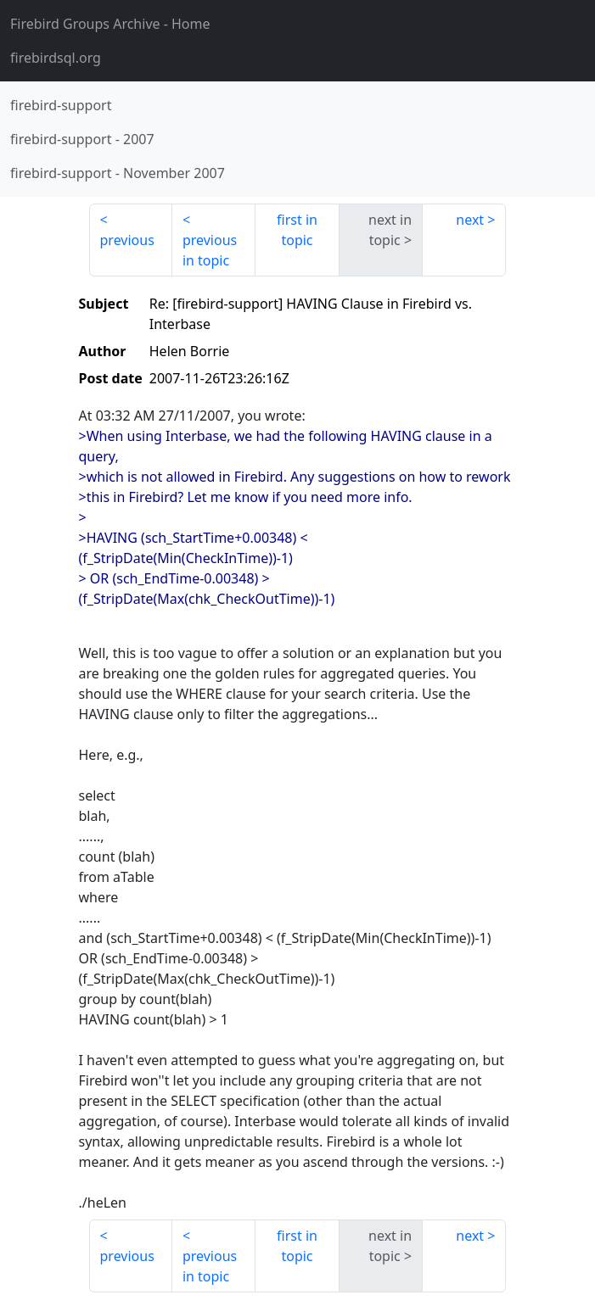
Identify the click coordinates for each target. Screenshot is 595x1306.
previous (127, 240)
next (470, 219)
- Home (110, 23)
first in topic (297, 229)
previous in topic (209, 250)
